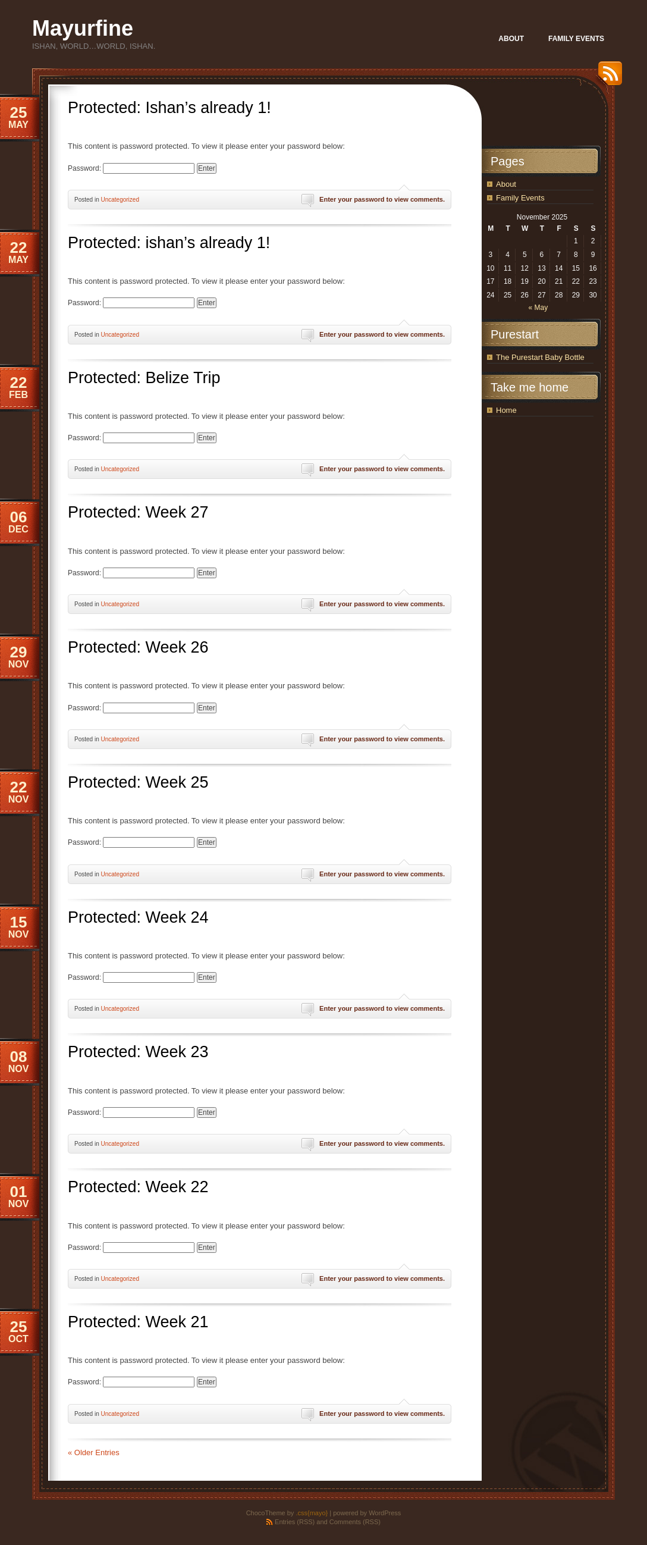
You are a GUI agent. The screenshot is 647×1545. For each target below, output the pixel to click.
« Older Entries (94, 1452)
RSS (607, 77)
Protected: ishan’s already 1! (169, 243)
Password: (131, 168)
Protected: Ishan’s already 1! (169, 108)
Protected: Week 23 (138, 1052)
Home (506, 410)
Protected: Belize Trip (144, 378)
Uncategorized (119, 199)
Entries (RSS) (295, 1521)
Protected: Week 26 (138, 647)
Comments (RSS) (355, 1521)
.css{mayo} (312, 1512)
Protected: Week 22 (138, 1187)
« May (538, 307)
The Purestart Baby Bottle (540, 357)
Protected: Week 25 (138, 782)
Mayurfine (82, 28)
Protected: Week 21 (138, 1322)
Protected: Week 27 (138, 512)
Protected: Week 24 (138, 917)
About (506, 184)
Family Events (520, 197)
